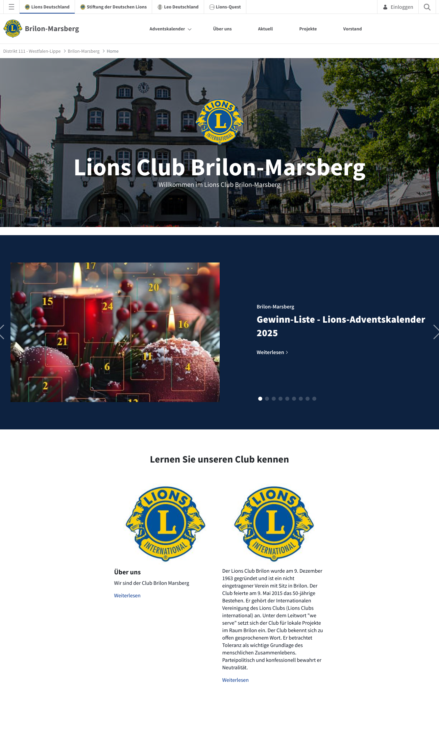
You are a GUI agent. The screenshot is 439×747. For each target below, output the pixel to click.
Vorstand (352, 29)
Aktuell (265, 29)
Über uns (222, 29)
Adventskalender (167, 29)
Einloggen (398, 6)
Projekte (308, 29)
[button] (260, 399)
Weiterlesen (127, 595)
